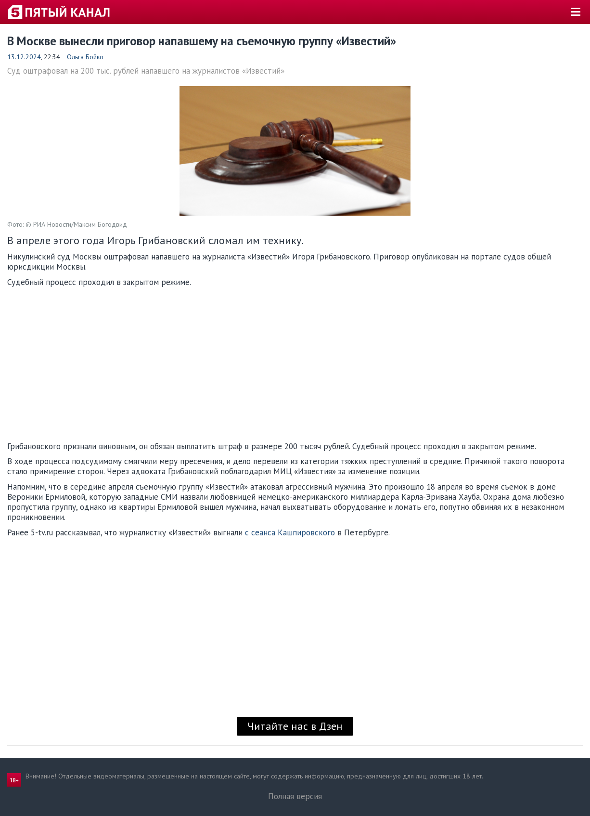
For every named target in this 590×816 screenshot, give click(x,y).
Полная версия (295, 796)
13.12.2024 (24, 56)
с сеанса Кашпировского (290, 532)
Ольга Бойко (85, 56)
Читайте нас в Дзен (295, 726)
